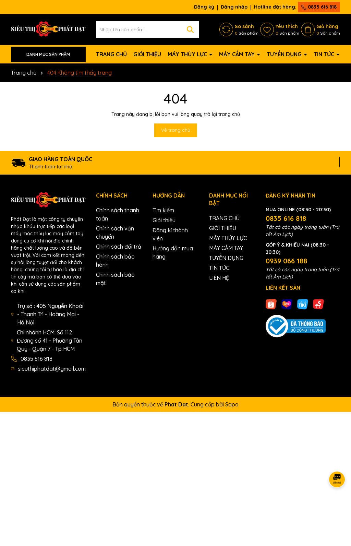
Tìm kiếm (163, 210)
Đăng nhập (234, 7)
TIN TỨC (325, 54)
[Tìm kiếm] (190, 29)
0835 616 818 (319, 7)
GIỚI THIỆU (147, 54)
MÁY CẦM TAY (237, 54)
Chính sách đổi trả (118, 246)
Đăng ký (204, 7)
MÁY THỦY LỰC (188, 54)
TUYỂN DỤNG (285, 54)
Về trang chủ (175, 130)
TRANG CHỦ (111, 54)
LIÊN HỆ (219, 277)
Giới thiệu (164, 220)
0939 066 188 (286, 261)
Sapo (232, 404)
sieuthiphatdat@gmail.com (52, 368)
